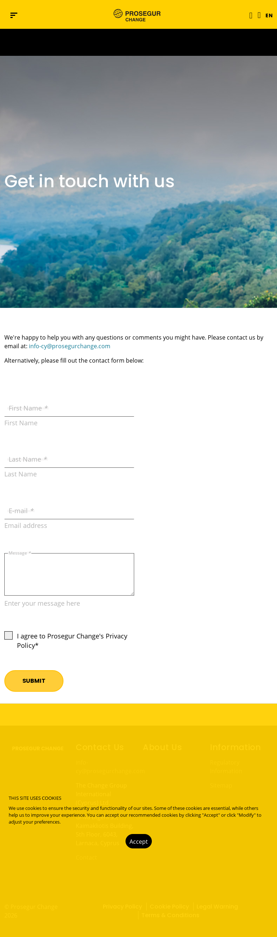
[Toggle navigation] (248, 15)
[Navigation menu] (13, 15)
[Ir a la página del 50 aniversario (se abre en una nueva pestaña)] (138, 42)
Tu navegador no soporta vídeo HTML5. (138, 42)
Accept (138, 842)
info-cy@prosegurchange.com (69, 346)
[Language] (257, 15)
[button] (267, 15)
